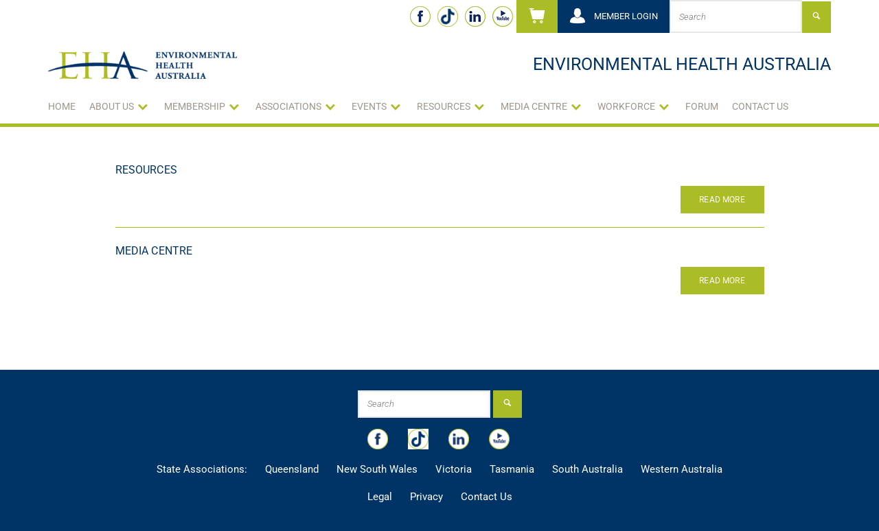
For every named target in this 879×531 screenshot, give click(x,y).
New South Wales (377, 469)
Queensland (292, 469)
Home (62, 106)
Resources (146, 169)
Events (369, 106)
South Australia (587, 469)
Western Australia (681, 469)
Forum (701, 106)
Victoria (453, 469)
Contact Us (760, 106)
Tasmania (512, 469)
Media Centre (154, 250)
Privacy (426, 497)
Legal (379, 497)
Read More (721, 199)
